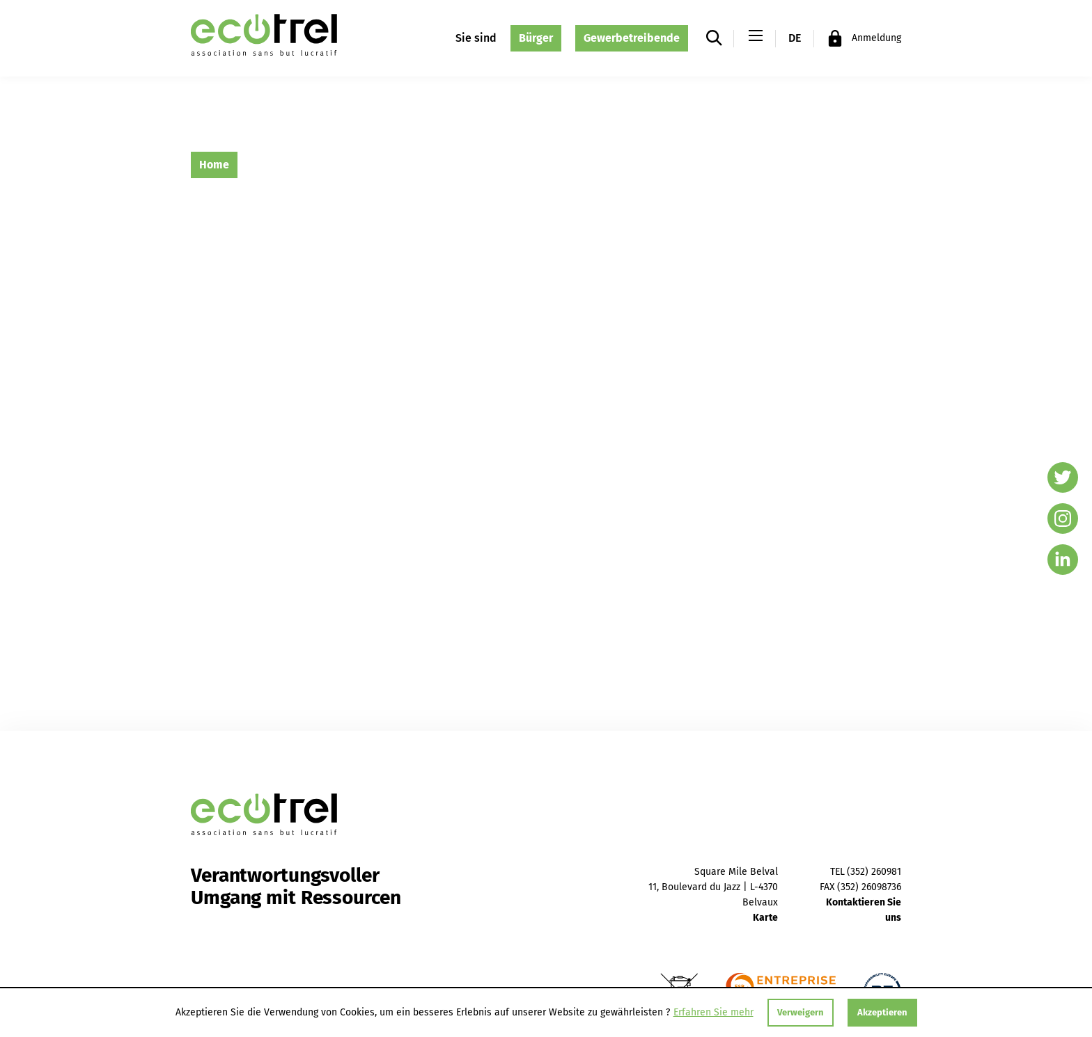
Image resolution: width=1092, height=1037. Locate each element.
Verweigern (800, 1012)
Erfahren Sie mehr (713, 1012)
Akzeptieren (882, 1012)
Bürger (536, 38)
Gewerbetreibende (632, 38)
